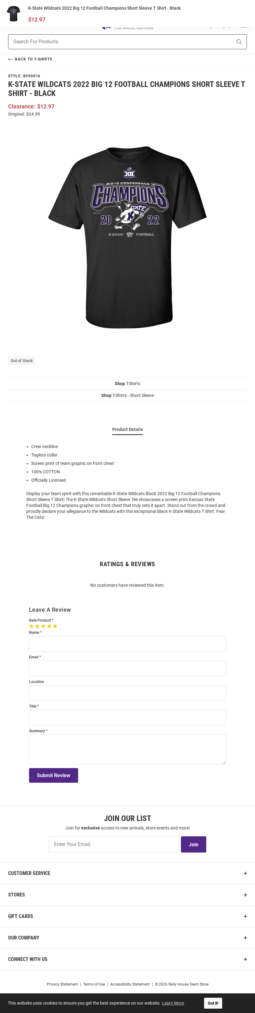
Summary (37, 731)
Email (33, 657)
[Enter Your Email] (113, 844)
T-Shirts (127, 383)
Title (32, 707)
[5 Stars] (56, 626)
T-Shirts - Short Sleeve (127, 395)
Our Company (23, 938)
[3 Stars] (44, 626)
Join (193, 845)
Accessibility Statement (130, 984)
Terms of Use (94, 984)
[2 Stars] (38, 626)
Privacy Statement (62, 984)
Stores (16, 895)
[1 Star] (32, 626)
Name (34, 633)
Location (36, 682)
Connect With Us (28, 959)
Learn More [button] (173, 1003)
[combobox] (112, 42)
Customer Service (29, 873)
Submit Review (53, 775)
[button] (211, 25)
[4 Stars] (50, 626)
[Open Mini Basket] (243, 24)
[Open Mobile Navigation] (11, 24)
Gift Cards (20, 916)
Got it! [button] (213, 1003)
